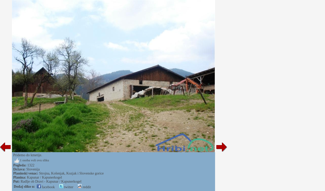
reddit (84, 187)
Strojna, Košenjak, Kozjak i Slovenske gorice (71, 173)
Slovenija (33, 169)
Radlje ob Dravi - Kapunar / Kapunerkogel (51, 181)
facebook (46, 187)
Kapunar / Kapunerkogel (44, 177)
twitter (66, 187)
